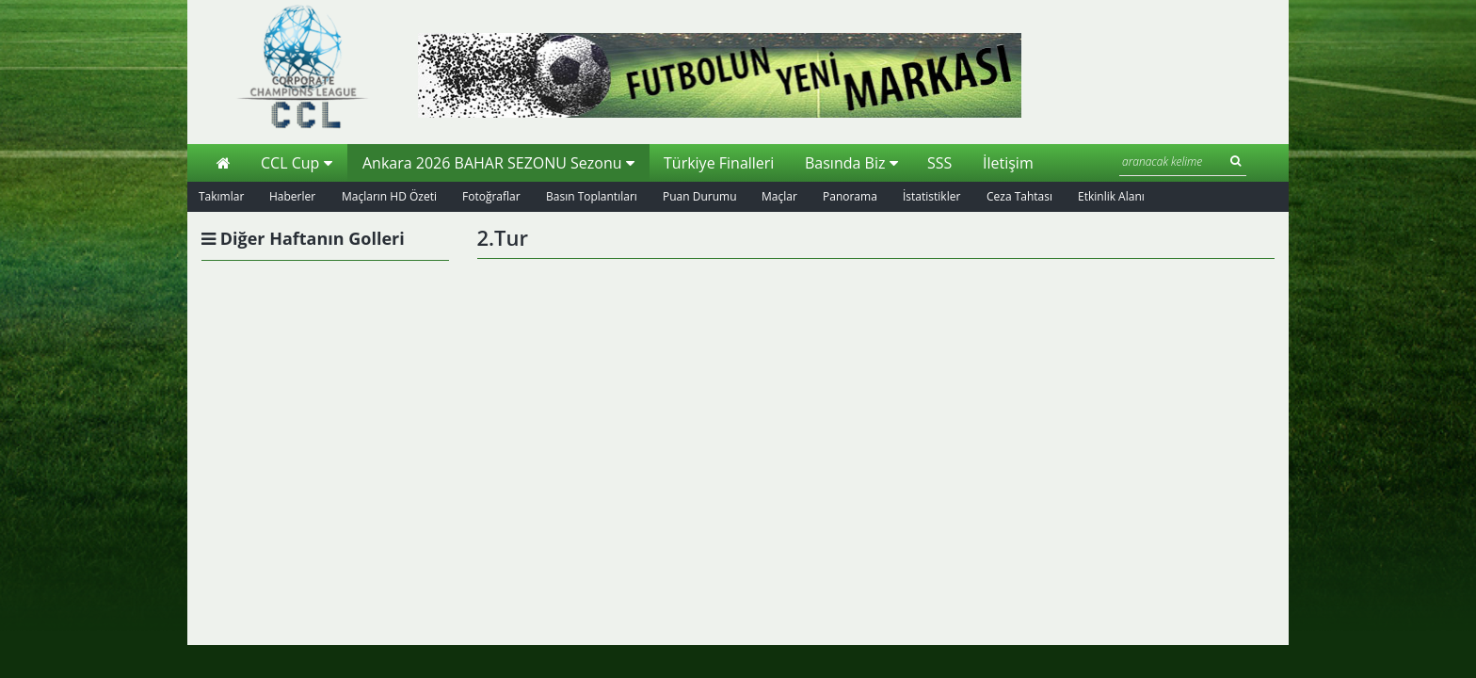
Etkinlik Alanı (1111, 196)
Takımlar (221, 196)
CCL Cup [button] (296, 163)
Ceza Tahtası (1019, 196)
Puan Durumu (700, 196)
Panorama (850, 196)
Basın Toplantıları (591, 196)
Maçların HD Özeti (389, 196)
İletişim (1008, 163)
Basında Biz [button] (851, 163)
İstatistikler (931, 196)
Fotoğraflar (491, 196)
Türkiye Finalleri (719, 163)
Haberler (292, 196)
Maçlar (779, 196)
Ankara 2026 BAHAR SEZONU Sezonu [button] (498, 163)
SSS (939, 163)
